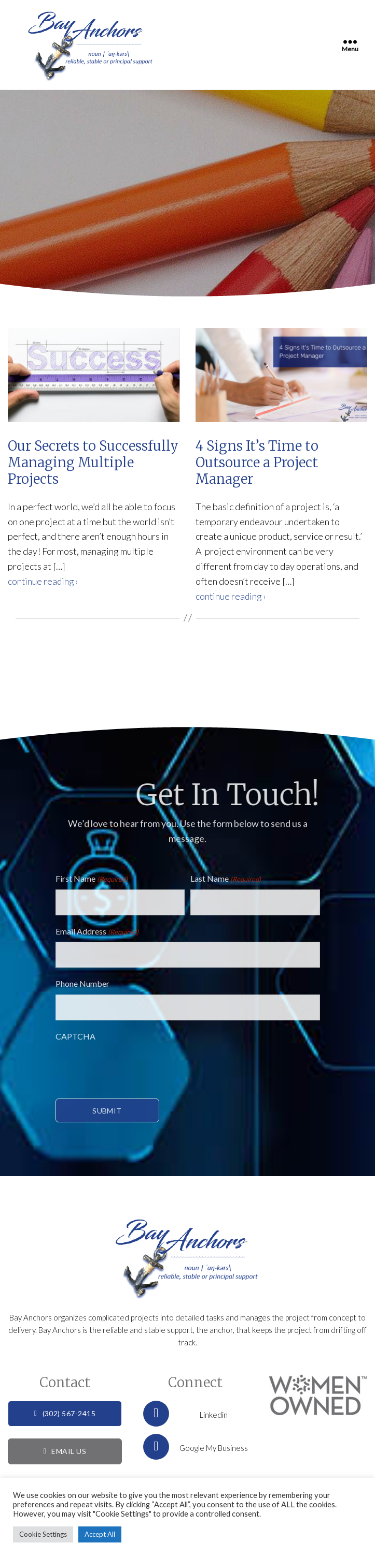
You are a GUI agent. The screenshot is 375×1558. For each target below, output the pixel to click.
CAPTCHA (75, 1036)
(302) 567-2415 (64, 1415)
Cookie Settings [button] (43, 1534)
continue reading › (44, 581)
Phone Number (82, 983)
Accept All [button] (100, 1534)
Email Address (96, 931)
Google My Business (195, 1449)
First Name (91, 879)
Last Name (225, 879)
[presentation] (134, 1067)
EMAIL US (65, 1453)
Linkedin (185, 1416)
